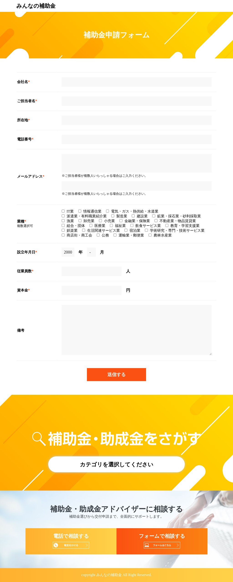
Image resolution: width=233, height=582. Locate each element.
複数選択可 (25, 226)
